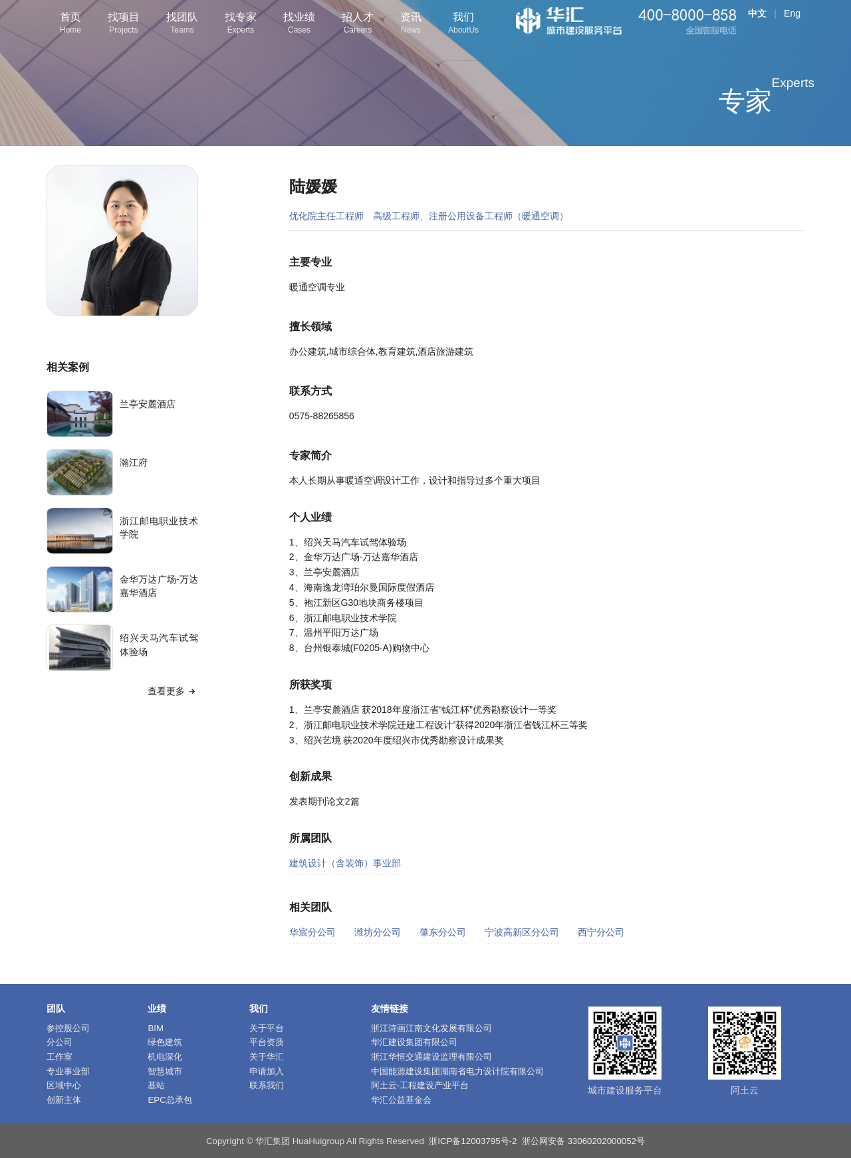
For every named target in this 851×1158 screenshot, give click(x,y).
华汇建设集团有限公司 (414, 1042)
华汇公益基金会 (401, 1100)
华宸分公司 (312, 932)
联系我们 (266, 1085)
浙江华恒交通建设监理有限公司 (431, 1057)
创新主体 (64, 1100)
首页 (70, 24)
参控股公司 (68, 1028)
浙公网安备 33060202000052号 (583, 1141)
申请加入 (266, 1071)
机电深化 (165, 1057)
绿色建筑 (165, 1042)
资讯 (411, 24)
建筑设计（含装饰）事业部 (345, 863)
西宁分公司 (601, 932)
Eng (792, 13)
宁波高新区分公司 (522, 932)
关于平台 (266, 1028)
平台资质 (266, 1042)
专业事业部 (68, 1071)
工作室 (59, 1057)
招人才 (358, 24)
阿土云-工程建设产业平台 (420, 1085)
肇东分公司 (443, 932)
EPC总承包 (169, 1100)
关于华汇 (266, 1057)
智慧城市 (165, 1071)
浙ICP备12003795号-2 (473, 1141)
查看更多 (173, 691)
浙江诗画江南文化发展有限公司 (431, 1028)
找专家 (241, 24)
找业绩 (299, 24)
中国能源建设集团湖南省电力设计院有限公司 (457, 1071)
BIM (156, 1028)
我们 (463, 24)
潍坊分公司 (377, 932)
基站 (156, 1085)
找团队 (182, 24)
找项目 (124, 24)
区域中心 (64, 1085)
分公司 (59, 1042)
